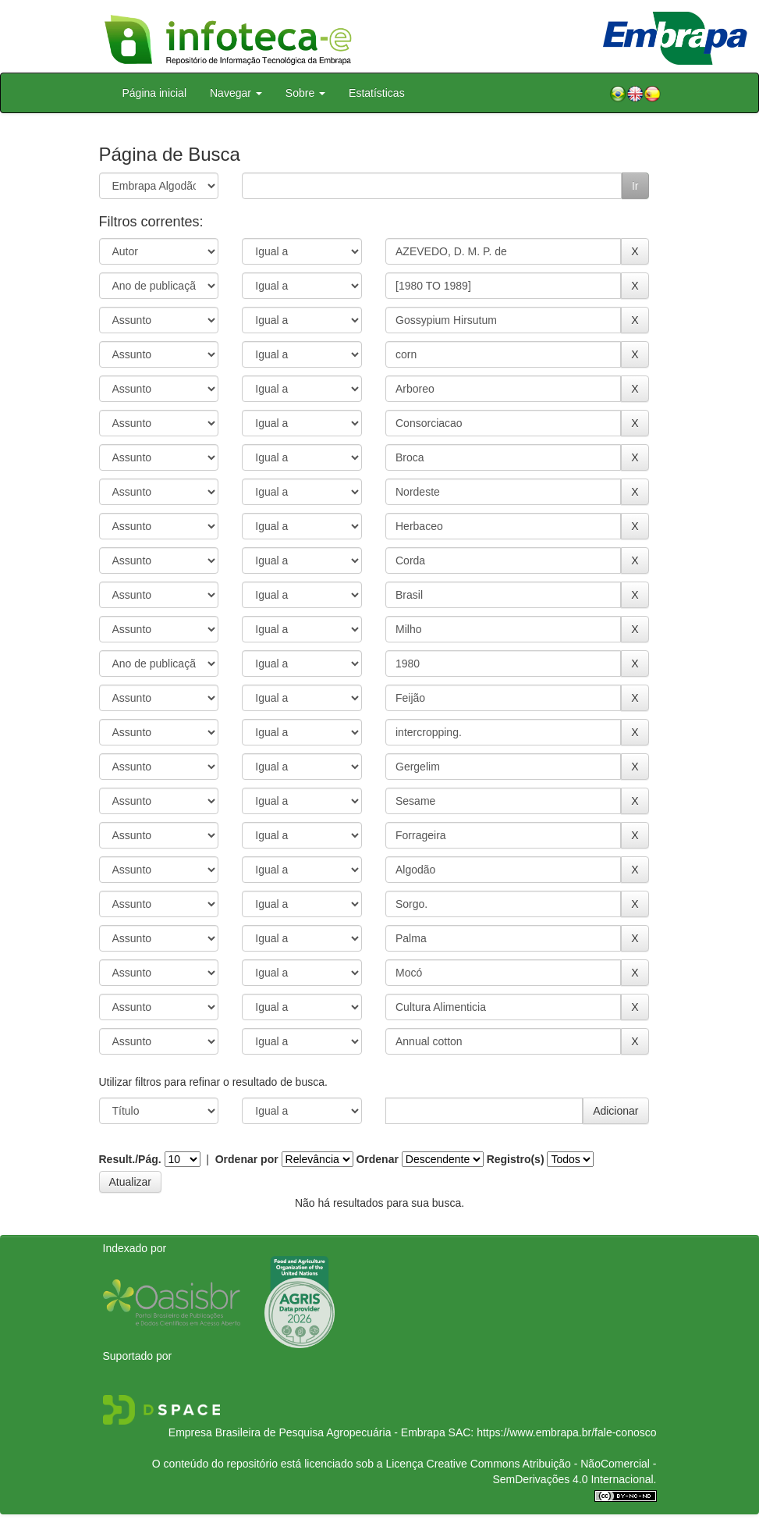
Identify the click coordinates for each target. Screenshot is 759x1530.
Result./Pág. (130, 1159)
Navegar (236, 93)
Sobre (305, 93)
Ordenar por (246, 1159)
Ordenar (377, 1159)
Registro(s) (515, 1159)
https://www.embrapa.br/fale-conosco (566, 1432)
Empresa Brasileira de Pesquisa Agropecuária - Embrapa (306, 1432)
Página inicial (154, 93)
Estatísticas (377, 93)
